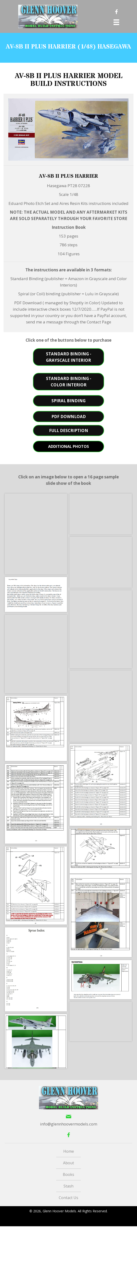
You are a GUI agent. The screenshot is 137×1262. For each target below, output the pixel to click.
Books (68, 1174)
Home (68, 1151)
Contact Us (68, 1197)
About (68, 1162)
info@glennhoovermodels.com (68, 1124)
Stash (68, 1186)
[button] (68, 357)
